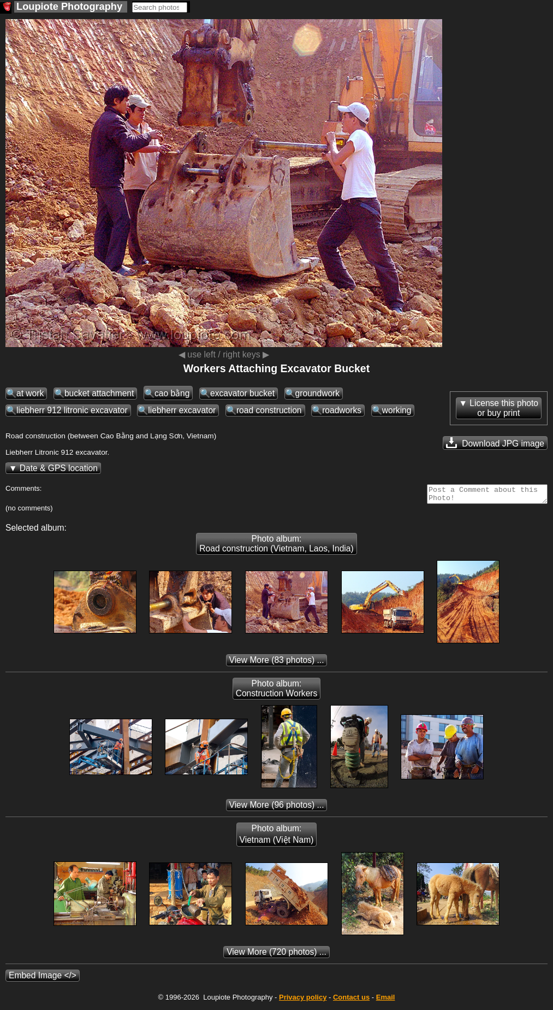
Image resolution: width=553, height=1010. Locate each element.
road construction (269, 410)
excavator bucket (242, 393)
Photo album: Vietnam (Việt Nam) (277, 837)
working (397, 410)
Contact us (351, 1000)
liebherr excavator (182, 410)
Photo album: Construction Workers (277, 691)
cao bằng (172, 393)
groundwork (317, 393)
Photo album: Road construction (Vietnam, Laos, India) (276, 546)
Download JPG (495, 442)
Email (385, 1000)
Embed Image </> (42, 978)
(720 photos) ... (276, 955)
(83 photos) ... (276, 663)
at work (30, 393)
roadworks (341, 410)
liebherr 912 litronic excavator (72, 410)
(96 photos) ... (276, 808)
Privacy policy (302, 1000)
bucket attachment (99, 393)
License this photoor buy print (503, 408)
